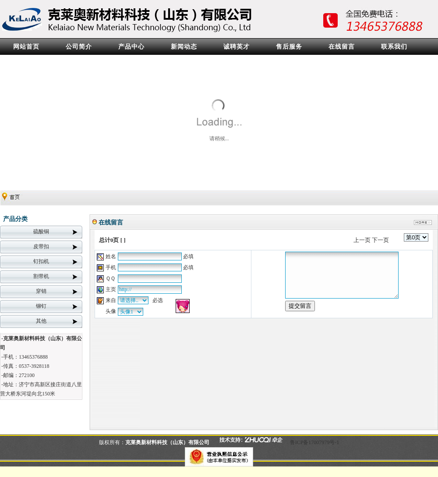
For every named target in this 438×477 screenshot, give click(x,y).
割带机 (41, 276)
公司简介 (79, 46)
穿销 (41, 291)
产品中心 (131, 46)
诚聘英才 (236, 46)
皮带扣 (41, 246)
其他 (41, 321)
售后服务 (289, 46)
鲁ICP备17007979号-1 (314, 442)
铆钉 (41, 306)
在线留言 (341, 46)
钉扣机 (41, 261)
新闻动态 (184, 46)
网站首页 (26, 46)
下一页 (380, 240)
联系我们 (394, 46)
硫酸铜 (41, 231)
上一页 (362, 240)
